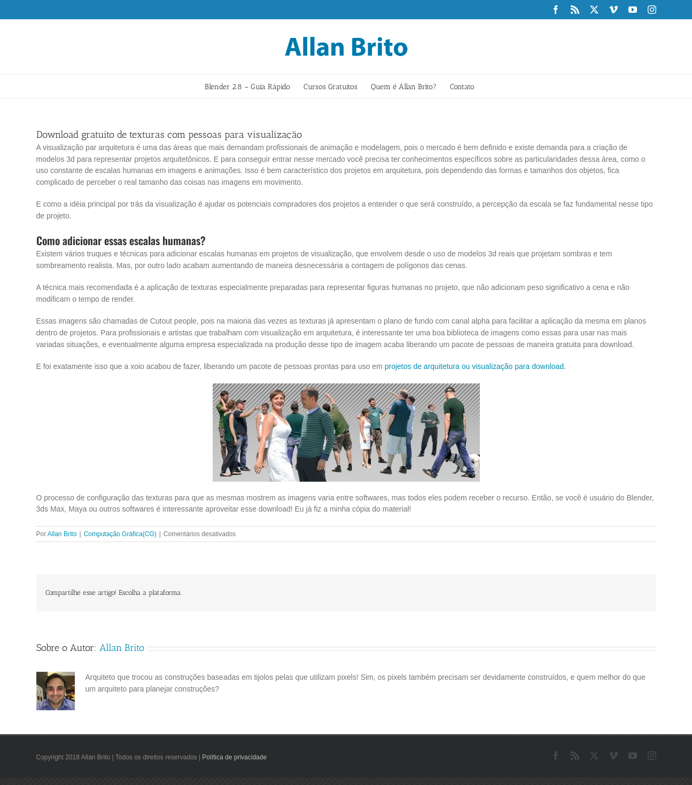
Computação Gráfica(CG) (120, 534)
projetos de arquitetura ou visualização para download (474, 366)
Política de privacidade (234, 757)
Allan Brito (62, 534)
